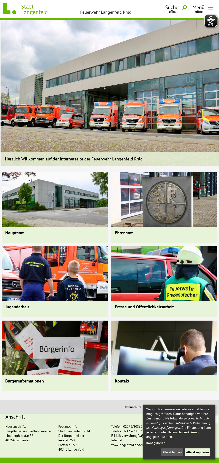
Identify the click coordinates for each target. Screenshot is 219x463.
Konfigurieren (155, 443)
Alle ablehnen (172, 452)
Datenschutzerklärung (183, 432)
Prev (5, 82)
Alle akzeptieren (197, 452)
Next (214, 82)
